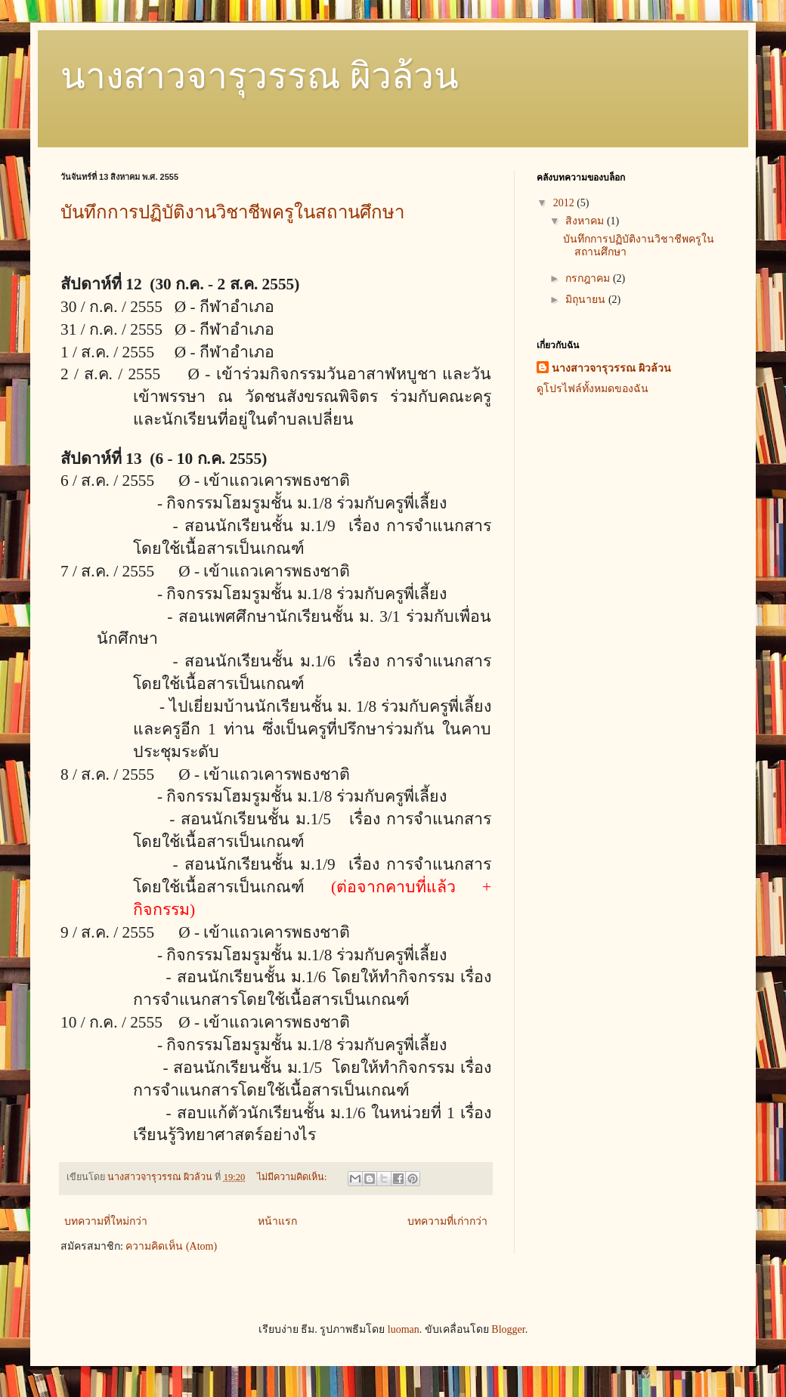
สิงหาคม (586, 221)
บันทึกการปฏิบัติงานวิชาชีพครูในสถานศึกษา (232, 212)
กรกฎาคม (589, 278)
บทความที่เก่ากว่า (447, 1221)
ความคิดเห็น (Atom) (171, 1246)
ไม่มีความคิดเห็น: (293, 1177)
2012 (565, 203)
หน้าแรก (277, 1221)
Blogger (508, 1329)
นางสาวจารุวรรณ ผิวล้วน (259, 76)
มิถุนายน (586, 299)
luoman (403, 1329)
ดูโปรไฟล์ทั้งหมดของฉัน (592, 388)
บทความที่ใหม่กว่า (105, 1221)
